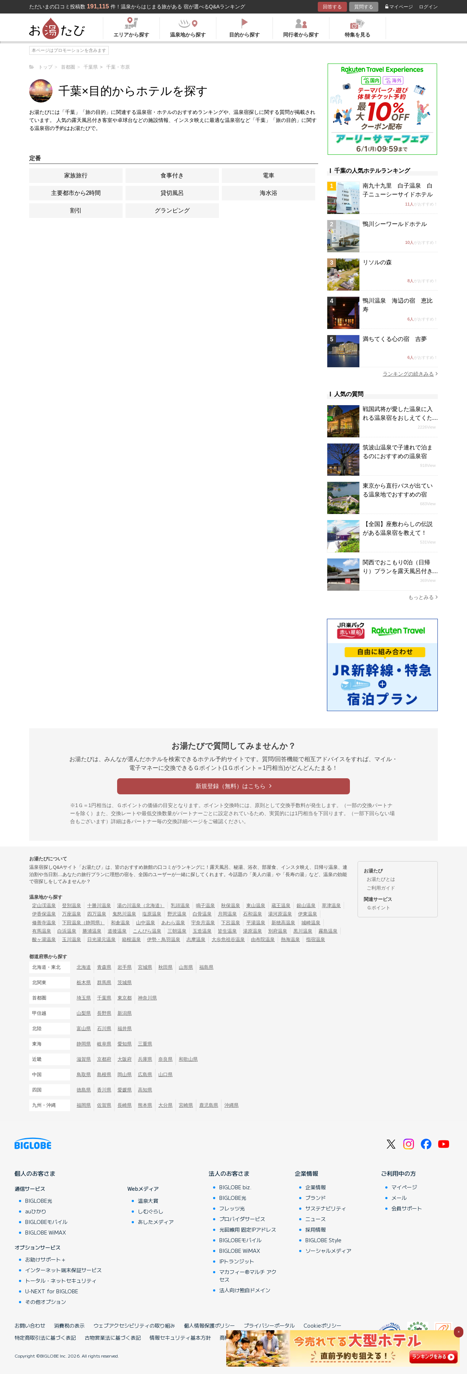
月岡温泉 (227, 914)
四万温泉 (96, 914)
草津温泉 (331, 905)
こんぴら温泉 (147, 931)
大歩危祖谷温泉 (228, 939)
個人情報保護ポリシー (209, 1325)
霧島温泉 (328, 931)
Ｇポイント (378, 907)
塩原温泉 (151, 914)
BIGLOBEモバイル (46, 1221)
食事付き (172, 175)
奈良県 (165, 1059)
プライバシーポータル (269, 1325)
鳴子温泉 (205, 905)
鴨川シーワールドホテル (395, 224)
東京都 (124, 998)
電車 (268, 175)
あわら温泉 (173, 922)
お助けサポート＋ (45, 1259)
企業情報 (306, 1173)
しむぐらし (150, 1211)
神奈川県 (147, 998)
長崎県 (124, 1105)
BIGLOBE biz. (235, 1187)
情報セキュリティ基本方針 (180, 1337)
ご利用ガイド (381, 888)
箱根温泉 (131, 939)
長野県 (104, 1013)
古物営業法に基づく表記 (113, 1337)
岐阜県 (104, 1044)
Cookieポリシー (322, 1325)
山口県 (165, 1074)
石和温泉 (252, 914)
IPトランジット (236, 1261)
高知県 (145, 1090)
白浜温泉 (66, 931)
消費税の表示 (69, 1325)
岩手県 (124, 967)
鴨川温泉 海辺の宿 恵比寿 (398, 305)
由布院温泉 (263, 939)
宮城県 (145, 967)
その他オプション (45, 1301)
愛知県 (124, 1044)
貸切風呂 (172, 193)
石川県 (104, 1028)
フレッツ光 (232, 1208)
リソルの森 (377, 262)
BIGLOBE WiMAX (45, 1232)
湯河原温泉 (280, 914)
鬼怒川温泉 (124, 914)
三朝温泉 (176, 931)
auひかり (35, 1211)
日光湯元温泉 (101, 939)
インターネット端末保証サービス (63, 1270)
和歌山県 (188, 1059)
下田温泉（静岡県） (83, 922)
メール (399, 1197)
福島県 (206, 967)
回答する (332, 6)
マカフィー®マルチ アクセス (248, 1275)
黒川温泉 (302, 931)
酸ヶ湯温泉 (44, 939)
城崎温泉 (310, 922)
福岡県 (84, 1105)
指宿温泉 (315, 939)
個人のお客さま (35, 1173)
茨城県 (124, 982)
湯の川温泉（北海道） (141, 905)
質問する (363, 6)
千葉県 (104, 998)
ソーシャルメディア (328, 1250)
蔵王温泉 (280, 905)
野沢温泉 (176, 914)
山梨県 (84, 1013)
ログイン (428, 6)
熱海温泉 (290, 939)
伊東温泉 (307, 914)
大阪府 (124, 1059)
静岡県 (84, 1044)
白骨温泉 (202, 914)
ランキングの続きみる (410, 374)
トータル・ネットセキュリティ (61, 1280)
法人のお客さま (229, 1173)
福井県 (124, 1028)
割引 (76, 210)
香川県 (104, 1090)
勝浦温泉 (91, 931)
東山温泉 (255, 905)
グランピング (172, 210)
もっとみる (423, 597)
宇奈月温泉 (203, 922)
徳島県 (84, 1090)
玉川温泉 (71, 939)
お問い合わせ (30, 1325)
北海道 (84, 967)
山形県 (186, 967)
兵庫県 (145, 1059)
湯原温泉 (252, 931)
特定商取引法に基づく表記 (45, 1337)
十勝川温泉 (99, 905)
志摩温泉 (195, 939)
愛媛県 (124, 1090)
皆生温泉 (227, 931)
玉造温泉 (202, 931)
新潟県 (124, 1013)
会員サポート (406, 1208)
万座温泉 (71, 914)
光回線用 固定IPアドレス (247, 1229)
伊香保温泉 (44, 914)
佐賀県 (104, 1105)
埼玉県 (84, 998)
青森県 (104, 967)
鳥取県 (84, 1074)
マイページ (399, 6)
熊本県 (145, 1105)
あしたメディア (156, 1221)
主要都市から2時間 (76, 193)
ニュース (315, 1219)
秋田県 (165, 967)
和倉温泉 (120, 922)
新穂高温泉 (283, 922)
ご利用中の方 (398, 1173)
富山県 (84, 1028)
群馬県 (104, 982)
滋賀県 (84, 1059)
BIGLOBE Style (323, 1240)
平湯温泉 (255, 922)
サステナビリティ (325, 1208)
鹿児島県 (208, 1105)
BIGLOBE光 (38, 1200)
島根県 (104, 1074)
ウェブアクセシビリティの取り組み (134, 1325)
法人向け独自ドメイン (244, 1290)
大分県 (165, 1105)
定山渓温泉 (44, 905)
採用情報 (315, 1229)
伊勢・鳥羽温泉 (163, 939)
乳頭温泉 (180, 905)
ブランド (315, 1197)
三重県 (145, 1044)
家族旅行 (76, 175)
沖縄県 (231, 1105)
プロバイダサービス (242, 1219)
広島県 (145, 1074)
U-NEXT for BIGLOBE (51, 1291)
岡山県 (124, 1074)
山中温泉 (145, 922)
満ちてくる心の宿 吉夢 (395, 339)
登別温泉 (71, 905)
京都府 (104, 1059)
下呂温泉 (230, 922)
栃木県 (84, 982)
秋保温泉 (230, 905)
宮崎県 (186, 1105)
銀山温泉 (306, 905)
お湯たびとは (381, 879)
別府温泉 (277, 931)
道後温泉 (117, 931)
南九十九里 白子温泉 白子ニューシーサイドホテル (398, 190)
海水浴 (268, 193)
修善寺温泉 (44, 922)
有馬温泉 (41, 931)
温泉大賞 (148, 1200)
